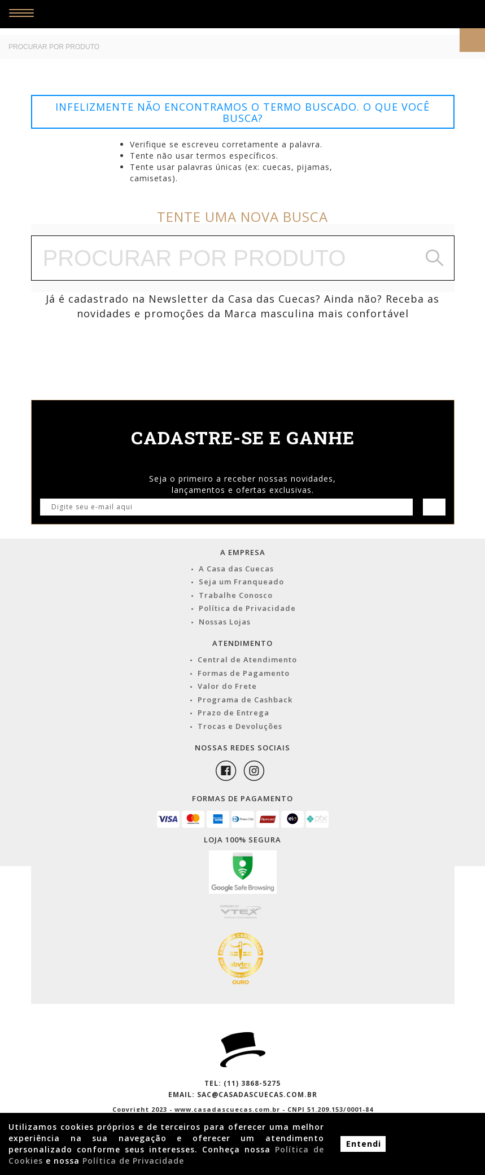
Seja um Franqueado (241, 581)
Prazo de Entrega (233, 712)
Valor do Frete (227, 686)
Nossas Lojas (225, 622)
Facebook (226, 770)
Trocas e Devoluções (240, 726)
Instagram (254, 770)
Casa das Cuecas (258, 17)
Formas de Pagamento (244, 673)
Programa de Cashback (245, 699)
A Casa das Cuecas (236, 569)
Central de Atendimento (247, 659)
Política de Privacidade (247, 608)
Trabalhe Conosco (236, 595)
